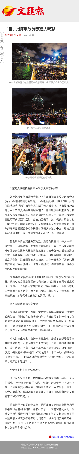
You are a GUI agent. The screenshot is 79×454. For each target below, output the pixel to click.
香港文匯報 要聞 (13, 35)
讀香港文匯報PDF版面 (63, 437)
